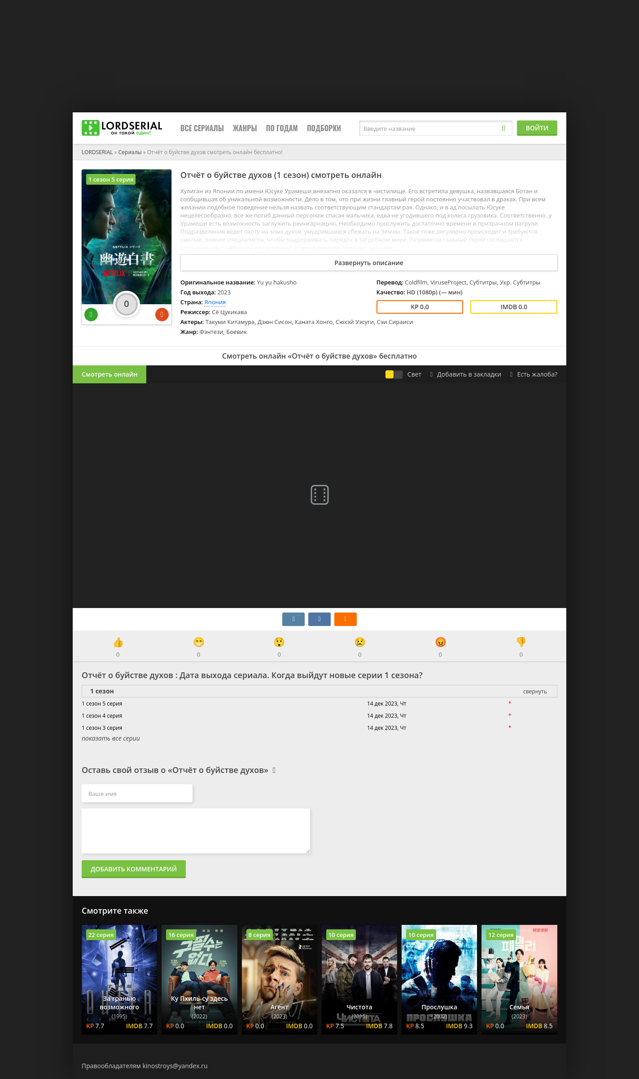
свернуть (535, 691)
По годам (282, 128)
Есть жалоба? (533, 374)
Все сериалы (202, 128)
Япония (215, 302)
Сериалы (130, 152)
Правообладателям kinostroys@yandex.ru (145, 1065)
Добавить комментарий (134, 869)
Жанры (245, 128)
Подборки (324, 128)
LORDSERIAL (97, 152)
